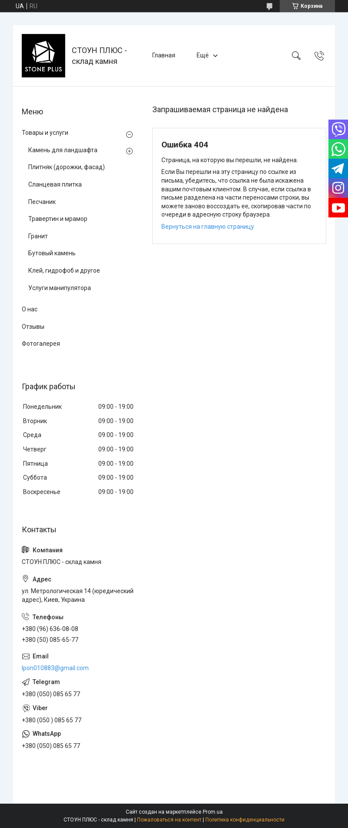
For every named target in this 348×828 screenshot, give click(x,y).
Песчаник (42, 201)
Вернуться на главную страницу (207, 226)
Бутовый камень (52, 253)
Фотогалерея (41, 343)
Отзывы (33, 326)
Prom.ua (213, 812)
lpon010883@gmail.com (55, 667)
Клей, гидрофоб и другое (64, 270)
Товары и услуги (45, 132)
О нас (29, 309)
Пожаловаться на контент (169, 820)
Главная (163, 55)
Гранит (38, 236)
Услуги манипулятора (59, 287)
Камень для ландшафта (62, 150)
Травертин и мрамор (57, 218)
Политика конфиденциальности (244, 820)
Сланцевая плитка (55, 184)
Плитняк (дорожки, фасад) (66, 167)
